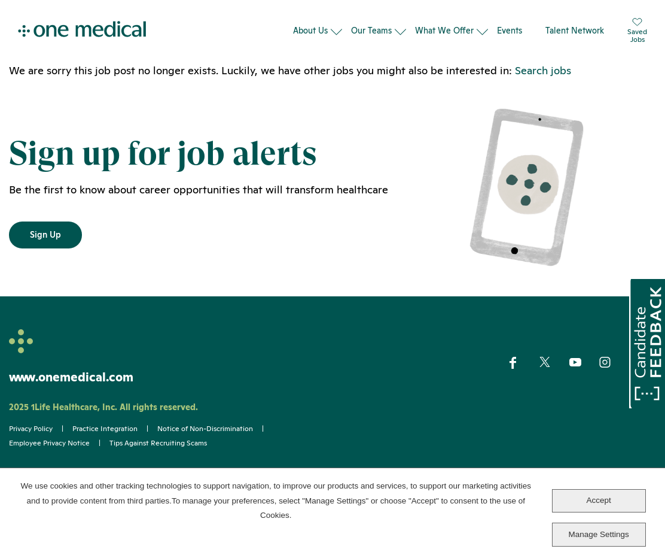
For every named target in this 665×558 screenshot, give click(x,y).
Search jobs (543, 70)
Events (509, 30)
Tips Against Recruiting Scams (158, 443)
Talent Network (574, 30)
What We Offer (444, 30)
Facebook (523, 363)
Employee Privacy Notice (49, 443)
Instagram (612, 363)
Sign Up (45, 234)
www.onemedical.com (71, 377)
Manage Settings (598, 534)
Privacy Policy (31, 428)
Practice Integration (105, 428)
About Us (310, 30)
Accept (598, 500)
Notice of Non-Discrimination (205, 428)
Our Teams (371, 30)
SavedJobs (637, 31)
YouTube (582, 363)
